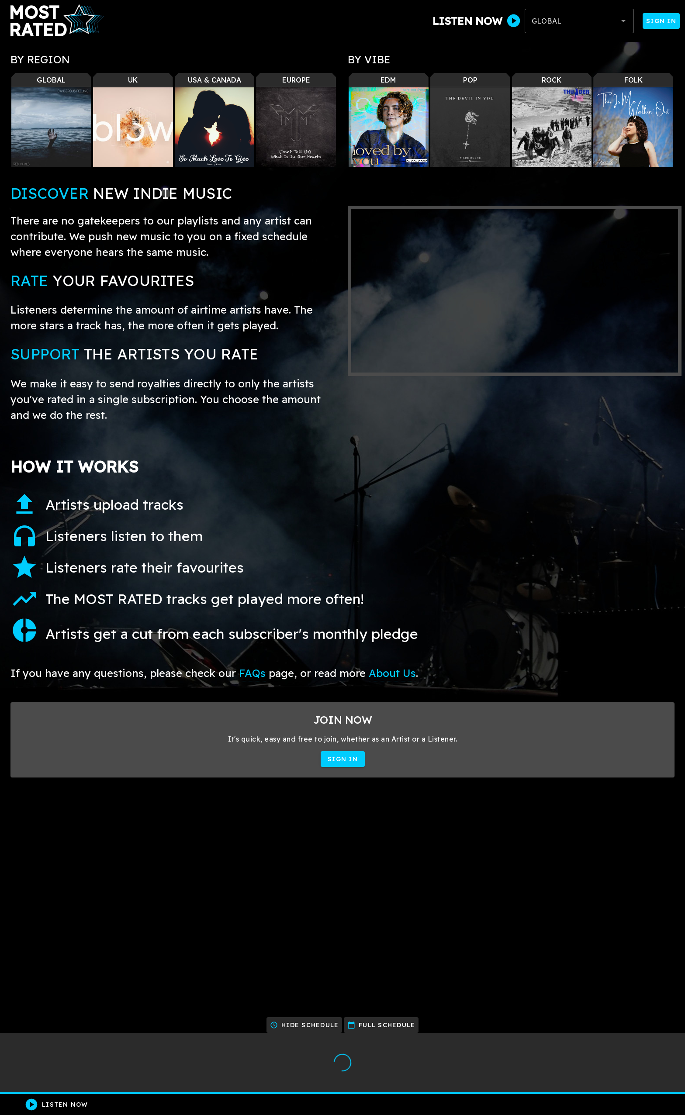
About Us (392, 673)
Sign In (661, 21)
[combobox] (579, 21)
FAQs (252, 673)
